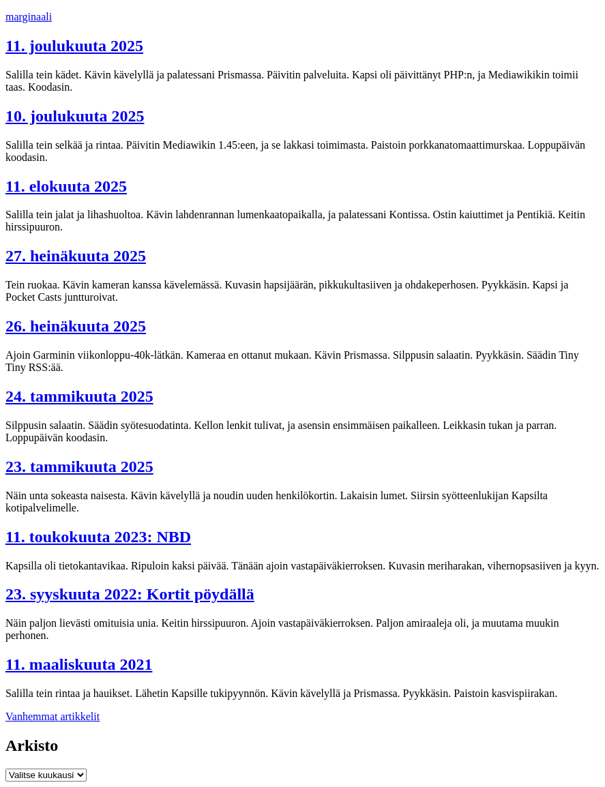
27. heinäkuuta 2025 (75, 256)
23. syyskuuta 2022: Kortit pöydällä (129, 594)
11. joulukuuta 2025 (74, 46)
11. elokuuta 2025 (66, 186)
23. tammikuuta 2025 (79, 466)
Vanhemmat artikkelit (52, 716)
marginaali (28, 17)
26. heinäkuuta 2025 (75, 326)
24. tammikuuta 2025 (79, 396)
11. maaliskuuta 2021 (78, 664)
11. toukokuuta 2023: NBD (98, 537)
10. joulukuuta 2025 (74, 116)
